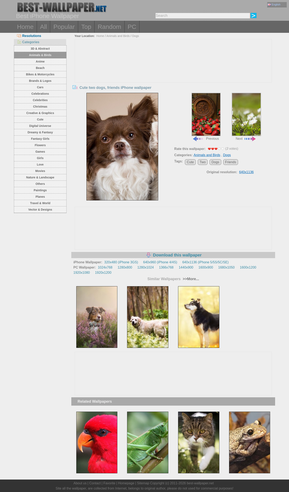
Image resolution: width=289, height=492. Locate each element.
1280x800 (125, 267)
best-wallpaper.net (200, 483)
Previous (206, 117)
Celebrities (40, 100)
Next (246, 117)
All (43, 26)
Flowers (40, 145)
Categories (28, 42)
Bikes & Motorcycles (40, 74)
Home (25, 26)
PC (132, 26)
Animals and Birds (118, 36)
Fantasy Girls (40, 138)
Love (40, 164)
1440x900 (186, 267)
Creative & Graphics (40, 113)
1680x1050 (226, 267)
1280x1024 (145, 267)
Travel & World (40, 203)
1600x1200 (248, 267)
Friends (230, 162)
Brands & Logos (40, 80)
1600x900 (205, 267)
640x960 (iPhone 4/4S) (160, 262)
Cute (40, 119)
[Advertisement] (173, 70)
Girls (40, 158)
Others (40, 183)
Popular (64, 26)
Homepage (126, 483)
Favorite (109, 483)
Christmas (40, 106)
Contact (95, 483)
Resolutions (29, 36)
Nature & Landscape (40, 177)
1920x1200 (103, 272)
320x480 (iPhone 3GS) (121, 262)
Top (86, 26)
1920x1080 (81, 272)
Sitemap (143, 483)
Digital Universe (40, 126)
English (274, 4)
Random (109, 26)
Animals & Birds (40, 55)
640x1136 (246, 172)
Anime (40, 61)
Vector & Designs (40, 209)
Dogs (135, 36)
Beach (40, 68)
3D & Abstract (40, 48)
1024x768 (105, 267)
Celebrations (40, 93)
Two (203, 162)
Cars (40, 87)
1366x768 (166, 267)
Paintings (40, 190)
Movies (40, 171)
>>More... (190, 279)
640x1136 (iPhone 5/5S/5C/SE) (205, 262)
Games (40, 151)
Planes (40, 196)
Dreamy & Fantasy (40, 132)
